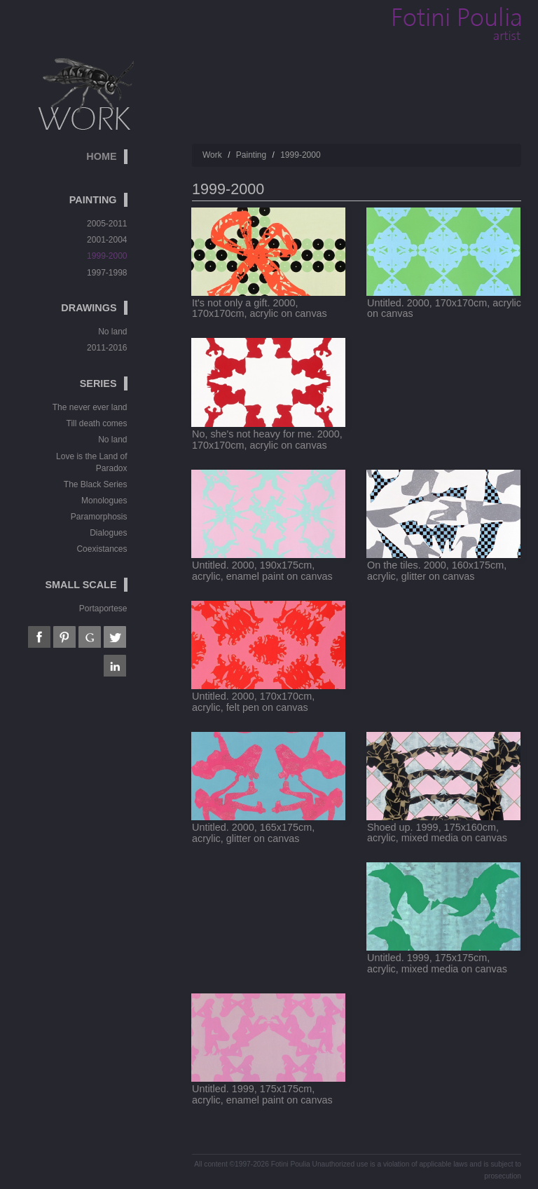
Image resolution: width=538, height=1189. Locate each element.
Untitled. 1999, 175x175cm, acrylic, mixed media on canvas (437, 963)
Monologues (104, 500)
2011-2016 (107, 348)
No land (112, 332)
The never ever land (90, 407)
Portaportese (103, 608)
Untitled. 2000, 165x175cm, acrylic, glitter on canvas (253, 833)
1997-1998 (107, 273)
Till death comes (97, 423)
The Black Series (95, 484)
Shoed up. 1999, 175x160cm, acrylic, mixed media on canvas (437, 833)
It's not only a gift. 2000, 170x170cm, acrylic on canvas (259, 308)
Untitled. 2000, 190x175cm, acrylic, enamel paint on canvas (262, 570)
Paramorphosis (99, 517)
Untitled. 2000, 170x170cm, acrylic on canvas (444, 308)
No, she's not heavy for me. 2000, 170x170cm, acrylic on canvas (267, 439)
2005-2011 (107, 224)
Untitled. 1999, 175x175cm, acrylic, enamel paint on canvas (262, 1094)
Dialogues (108, 533)
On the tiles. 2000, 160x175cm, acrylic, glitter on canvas (436, 570)
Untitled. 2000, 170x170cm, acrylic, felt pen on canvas (253, 702)
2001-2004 (107, 240)
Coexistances (101, 549)
